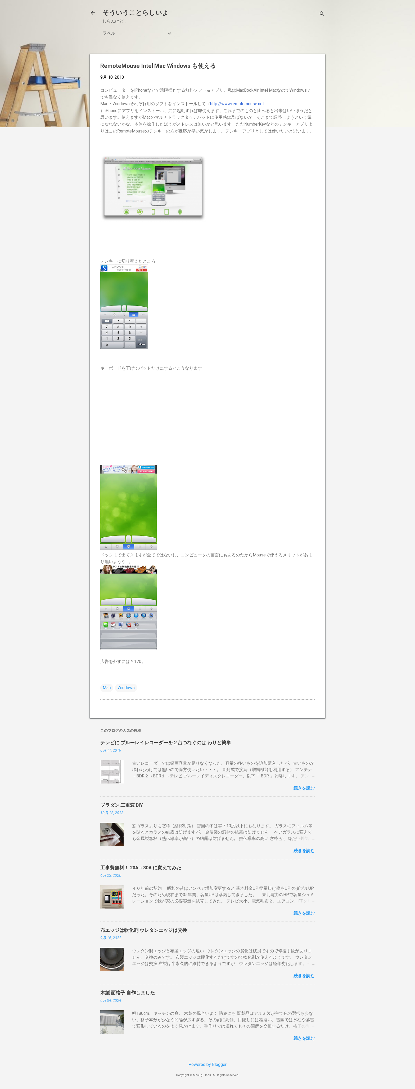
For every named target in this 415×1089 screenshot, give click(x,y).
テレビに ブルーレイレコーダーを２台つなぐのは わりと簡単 (165, 742)
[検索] (322, 14)
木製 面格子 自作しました (127, 992)
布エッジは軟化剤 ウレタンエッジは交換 (143, 930)
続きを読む (304, 788)
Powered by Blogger (207, 1064)
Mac (107, 687)
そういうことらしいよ (135, 12)
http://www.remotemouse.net (237, 103)
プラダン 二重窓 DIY (121, 805)
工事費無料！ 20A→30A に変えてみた (140, 867)
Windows (126, 687)
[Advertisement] (207, 418)
